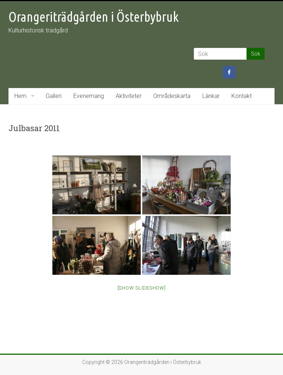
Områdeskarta (172, 95)
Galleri (54, 95)
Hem (20, 95)
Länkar (211, 95)
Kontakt (241, 95)
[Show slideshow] (142, 288)
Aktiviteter (129, 95)
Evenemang (88, 95)
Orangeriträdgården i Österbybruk (93, 16)
